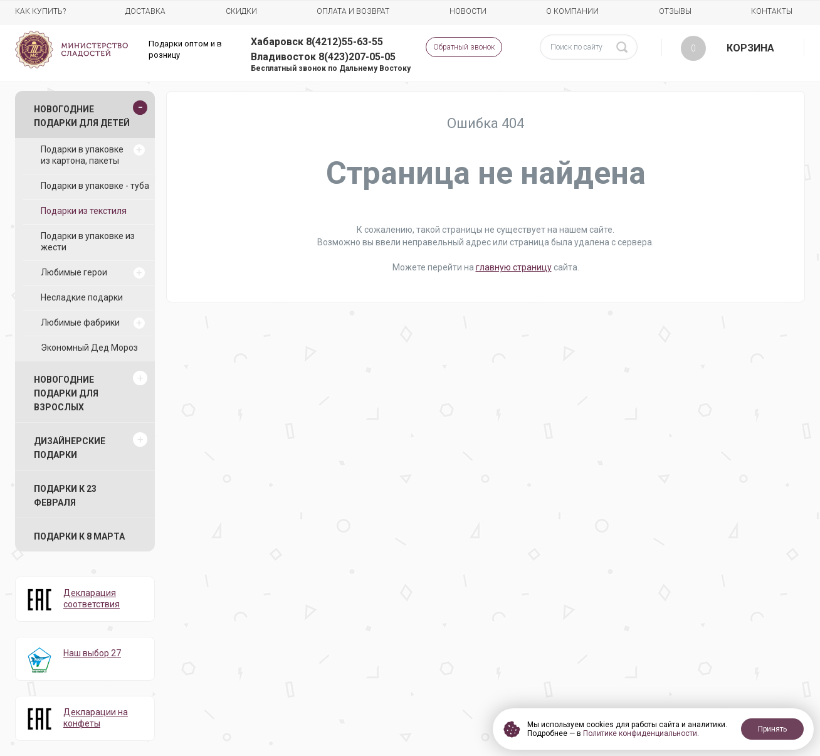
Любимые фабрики (80, 322)
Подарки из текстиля (84, 211)
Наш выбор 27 (92, 653)
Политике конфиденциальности (640, 733)
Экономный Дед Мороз (89, 348)
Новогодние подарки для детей (82, 116)
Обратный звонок (464, 47)
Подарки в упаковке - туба (95, 186)
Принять (772, 729)
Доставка (145, 11)
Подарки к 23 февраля (65, 496)
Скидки (241, 11)
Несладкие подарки (82, 297)
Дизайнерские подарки (69, 448)
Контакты (771, 11)
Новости (467, 11)
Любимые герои (74, 272)
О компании (572, 11)
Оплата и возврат (353, 11)
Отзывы (675, 11)
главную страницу (514, 267)
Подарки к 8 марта (79, 536)
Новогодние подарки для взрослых (66, 393)
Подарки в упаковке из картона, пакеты (82, 155)
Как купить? (40, 11)
